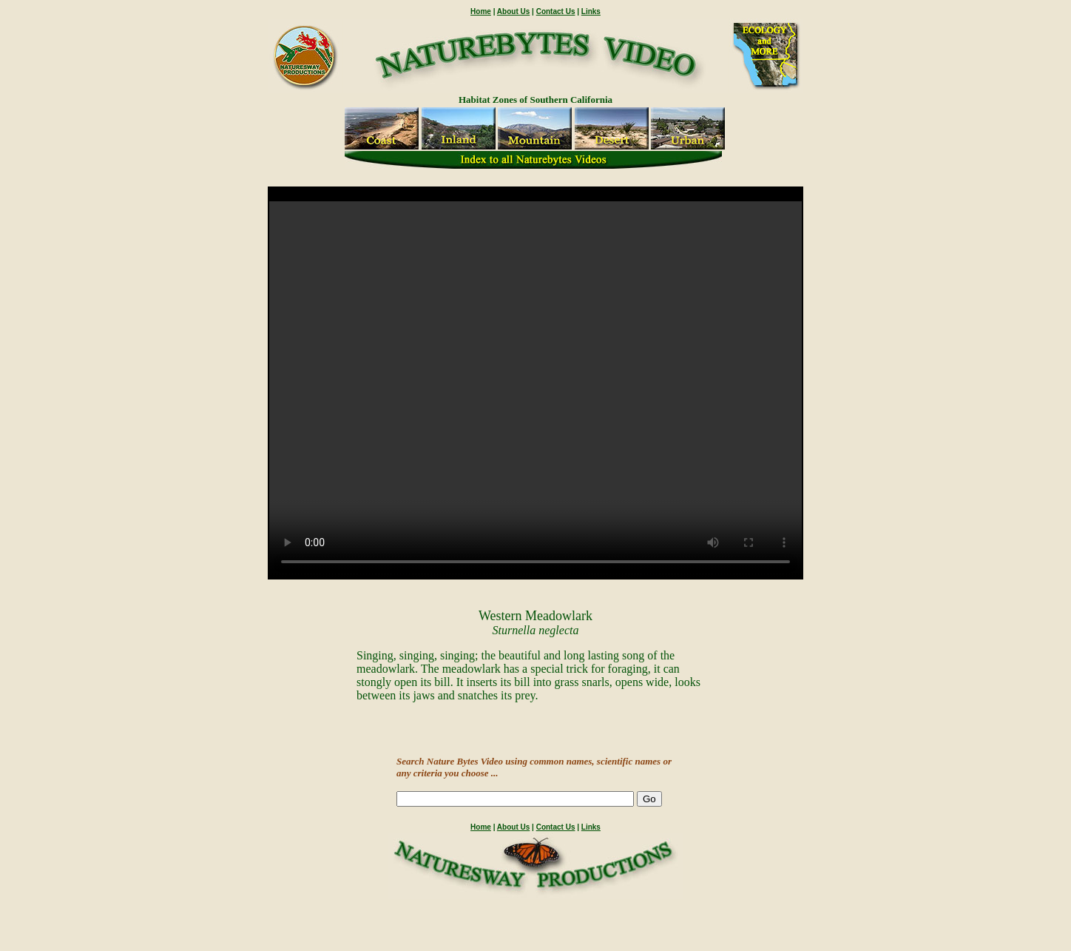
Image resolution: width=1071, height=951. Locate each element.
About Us (513, 11)
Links (591, 11)
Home (480, 11)
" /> (535, 389)
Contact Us (555, 11)
